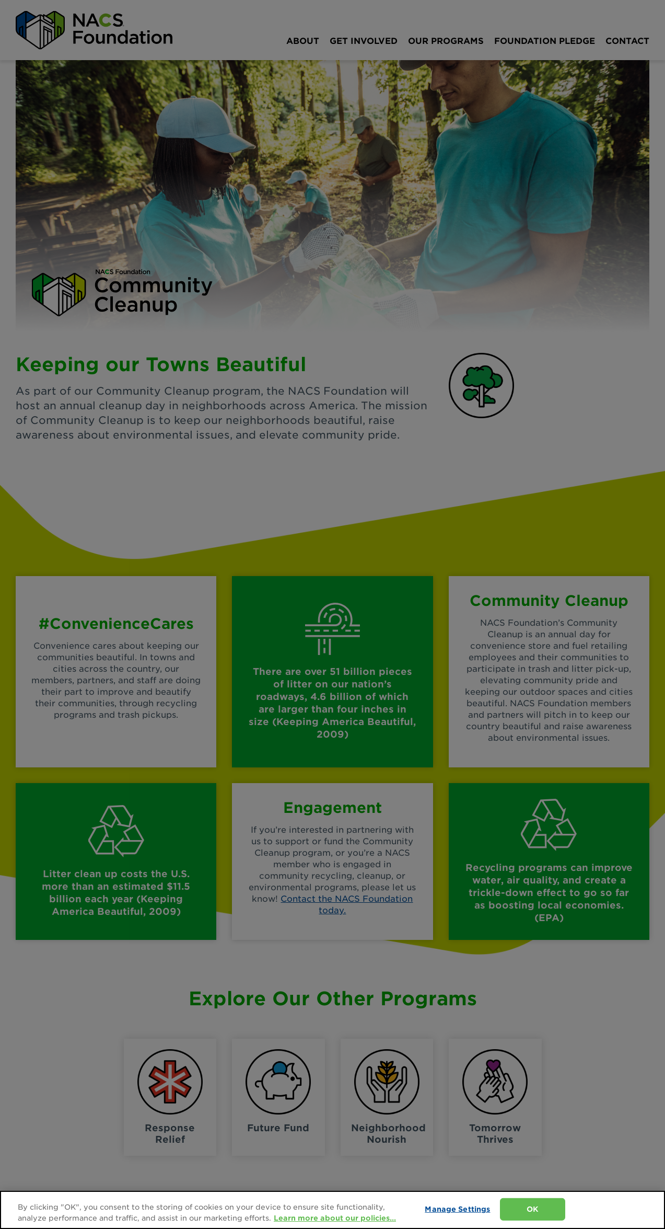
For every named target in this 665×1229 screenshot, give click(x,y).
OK (533, 1209)
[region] (332, 1210)
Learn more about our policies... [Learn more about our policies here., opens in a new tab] (335, 1218)
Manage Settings (457, 1209)
